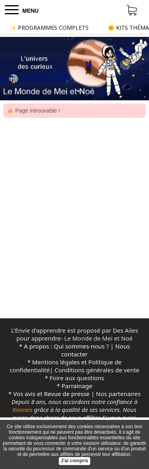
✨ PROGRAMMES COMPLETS (49, 27)
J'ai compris (75, 460)
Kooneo (23, 409)
